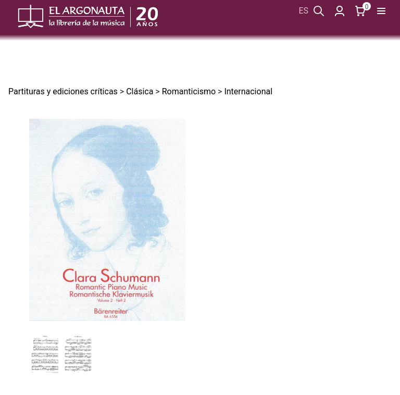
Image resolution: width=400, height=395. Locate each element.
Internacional (248, 91)
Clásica (139, 91)
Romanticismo (189, 91)
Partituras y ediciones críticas (63, 91)
